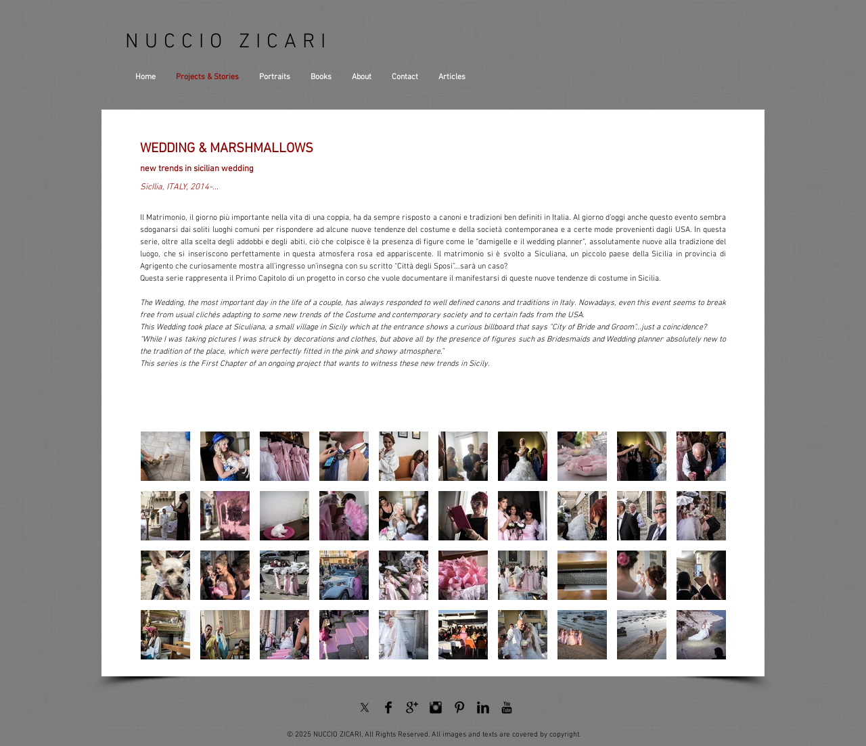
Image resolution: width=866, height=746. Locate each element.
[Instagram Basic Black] (436, 707)
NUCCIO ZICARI (228, 42)
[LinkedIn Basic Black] (483, 707)
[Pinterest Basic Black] (459, 707)
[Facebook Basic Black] (388, 707)
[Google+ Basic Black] (412, 707)
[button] (165, 456)
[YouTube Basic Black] (507, 707)
